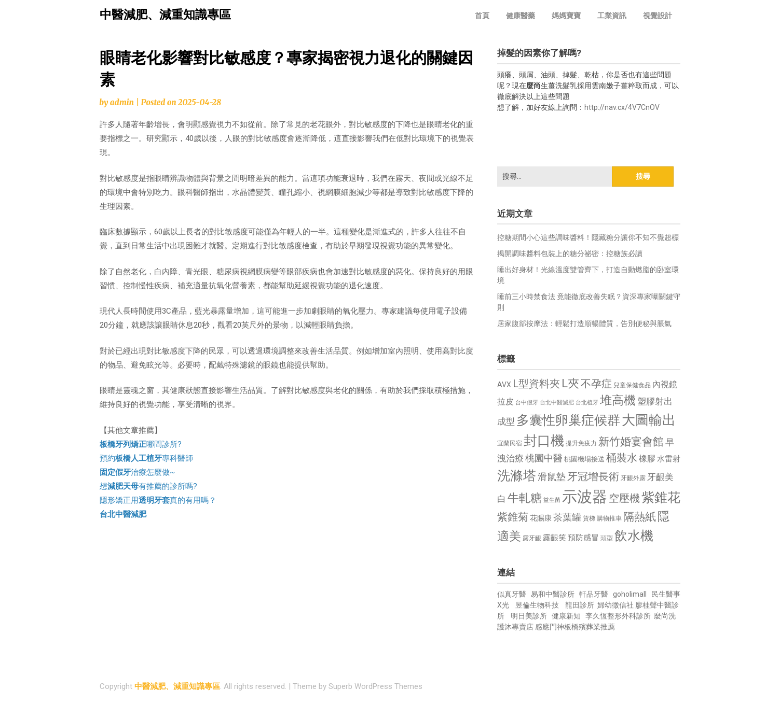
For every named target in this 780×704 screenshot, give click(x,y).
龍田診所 (579, 605)
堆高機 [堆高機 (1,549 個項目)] (618, 400)
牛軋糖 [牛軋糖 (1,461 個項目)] (525, 497)
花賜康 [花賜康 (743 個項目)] (541, 518)
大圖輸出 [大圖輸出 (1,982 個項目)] (649, 420)
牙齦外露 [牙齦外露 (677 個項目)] (633, 478)
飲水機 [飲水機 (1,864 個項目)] (633, 535)
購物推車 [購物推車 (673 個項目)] (609, 518)
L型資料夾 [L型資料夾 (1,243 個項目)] (536, 383)
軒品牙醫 (593, 594)
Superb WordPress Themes (375, 686)
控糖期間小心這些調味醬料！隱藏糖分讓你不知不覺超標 (588, 237)
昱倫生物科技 (537, 605)
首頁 (482, 15)
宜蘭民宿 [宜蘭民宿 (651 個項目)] (509, 443)
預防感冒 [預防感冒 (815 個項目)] (583, 537)
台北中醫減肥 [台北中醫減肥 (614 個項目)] (557, 402)
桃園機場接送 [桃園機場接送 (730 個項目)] (584, 459)
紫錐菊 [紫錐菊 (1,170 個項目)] (512, 517)
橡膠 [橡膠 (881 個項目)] (647, 458)
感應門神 (549, 627)
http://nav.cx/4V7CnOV (622, 107)
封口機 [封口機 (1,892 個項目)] (544, 440)
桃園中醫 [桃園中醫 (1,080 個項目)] (544, 458)
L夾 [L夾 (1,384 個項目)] (570, 383)
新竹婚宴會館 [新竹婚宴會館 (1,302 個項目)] (631, 441)
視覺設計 (657, 15)
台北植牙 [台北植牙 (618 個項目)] (587, 402)
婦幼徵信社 (616, 605)
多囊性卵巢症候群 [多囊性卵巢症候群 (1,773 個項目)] (568, 420)
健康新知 (566, 616)
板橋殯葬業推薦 (589, 627)
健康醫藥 (520, 15)
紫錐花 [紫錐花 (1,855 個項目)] (660, 497)
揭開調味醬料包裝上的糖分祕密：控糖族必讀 (569, 253)
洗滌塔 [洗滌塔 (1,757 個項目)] (516, 475)
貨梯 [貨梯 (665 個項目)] (589, 518)
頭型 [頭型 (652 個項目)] (606, 538)
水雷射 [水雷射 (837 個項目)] (668, 458)
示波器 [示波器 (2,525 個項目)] (584, 496)
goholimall (630, 594)
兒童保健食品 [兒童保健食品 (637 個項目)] (632, 385)
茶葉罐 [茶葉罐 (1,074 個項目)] (567, 517)
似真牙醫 (511, 594)
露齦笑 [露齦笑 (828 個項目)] (554, 537)
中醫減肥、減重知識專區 (165, 15)
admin (122, 102)
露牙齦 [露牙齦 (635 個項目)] (532, 538)
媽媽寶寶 (566, 15)
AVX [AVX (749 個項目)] (504, 385)
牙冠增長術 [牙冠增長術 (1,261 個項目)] (593, 476)
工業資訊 (611, 15)
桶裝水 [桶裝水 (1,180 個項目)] (621, 458)
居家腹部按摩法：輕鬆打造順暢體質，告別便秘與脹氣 (584, 323)
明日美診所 (528, 616)
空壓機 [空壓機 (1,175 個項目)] (624, 498)
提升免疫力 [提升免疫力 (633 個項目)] (581, 443)
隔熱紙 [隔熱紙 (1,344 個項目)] (639, 516)
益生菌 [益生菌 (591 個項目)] (551, 500)
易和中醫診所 (552, 594)
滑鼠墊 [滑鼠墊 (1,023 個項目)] (552, 477)
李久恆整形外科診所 (618, 616)
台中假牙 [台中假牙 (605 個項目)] (526, 402)
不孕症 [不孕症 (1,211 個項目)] (596, 384)
